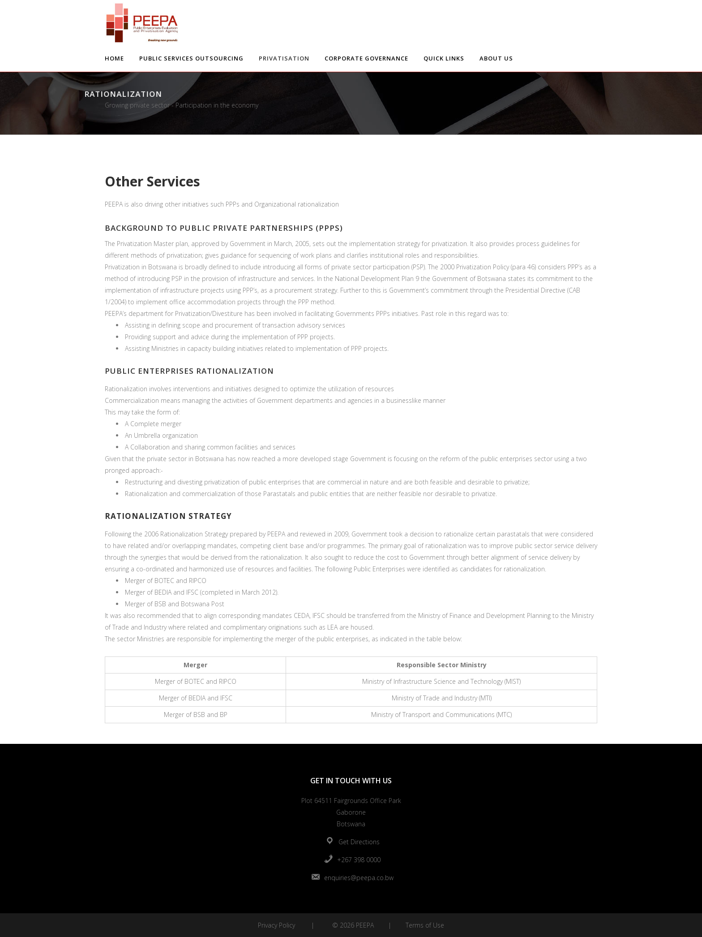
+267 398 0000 (359, 859)
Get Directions (359, 842)
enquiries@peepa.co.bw (359, 877)
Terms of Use (425, 925)
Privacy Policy (276, 925)
